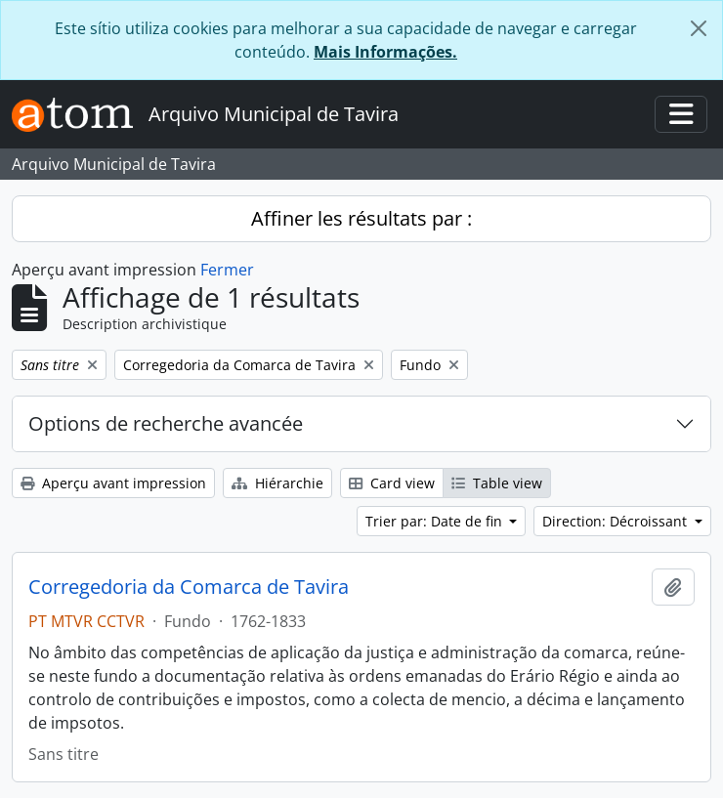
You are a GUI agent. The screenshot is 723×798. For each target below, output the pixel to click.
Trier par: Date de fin (435, 521)
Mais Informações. (385, 52)
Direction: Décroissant (616, 521)
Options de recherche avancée (165, 423)
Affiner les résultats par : (361, 218)
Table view (496, 483)
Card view (392, 483)
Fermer (227, 269)
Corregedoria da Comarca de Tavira (188, 587)
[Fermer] (698, 28)
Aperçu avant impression (113, 483)
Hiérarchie (277, 483)
